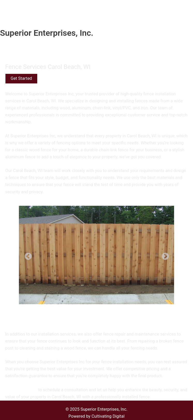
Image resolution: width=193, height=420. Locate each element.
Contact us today (21, 389)
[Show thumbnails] (96, 314)
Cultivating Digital (108, 416)
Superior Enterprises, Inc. (46, 33)
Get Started (21, 78)
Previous (26, 255)
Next (163, 255)
